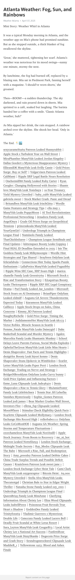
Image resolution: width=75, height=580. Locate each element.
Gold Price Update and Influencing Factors (29, 379)
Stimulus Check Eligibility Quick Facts (45, 410)
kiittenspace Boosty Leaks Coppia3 (44, 244)
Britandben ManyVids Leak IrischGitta (29, 203)
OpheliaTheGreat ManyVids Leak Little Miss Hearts (35, 347)
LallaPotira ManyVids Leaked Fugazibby (45, 266)
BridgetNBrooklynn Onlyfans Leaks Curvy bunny (33, 374)
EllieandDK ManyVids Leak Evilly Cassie (28, 167)
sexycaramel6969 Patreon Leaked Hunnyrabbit (32, 149)
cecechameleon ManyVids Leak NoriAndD (29, 433)
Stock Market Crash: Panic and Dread (47, 199)
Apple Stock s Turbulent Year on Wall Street (30, 154)
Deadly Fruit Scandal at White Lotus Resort (30, 522)
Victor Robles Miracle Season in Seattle (28, 325)
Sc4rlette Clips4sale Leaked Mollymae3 (27, 415)
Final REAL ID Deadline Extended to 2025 (29, 248)
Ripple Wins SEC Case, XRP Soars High (30, 271)
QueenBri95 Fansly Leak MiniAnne (24, 496)
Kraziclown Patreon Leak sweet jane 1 (38, 464)
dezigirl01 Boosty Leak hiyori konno (25, 356)
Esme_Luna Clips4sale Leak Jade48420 (27, 383)
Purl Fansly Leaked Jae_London (34, 289)
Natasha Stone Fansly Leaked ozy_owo (40, 487)
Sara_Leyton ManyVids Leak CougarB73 (27, 527)
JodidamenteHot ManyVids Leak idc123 (39, 320)
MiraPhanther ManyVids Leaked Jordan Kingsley (33, 158)
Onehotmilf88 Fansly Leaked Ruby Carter (31, 181)
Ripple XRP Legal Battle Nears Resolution (44, 176)
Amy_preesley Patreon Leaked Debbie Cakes (40, 455)
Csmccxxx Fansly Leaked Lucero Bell (43, 518)
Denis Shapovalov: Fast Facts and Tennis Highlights (35, 352)
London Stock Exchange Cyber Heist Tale (28, 469)
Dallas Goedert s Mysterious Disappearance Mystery (35, 163)
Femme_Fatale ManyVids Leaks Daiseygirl (29, 329)
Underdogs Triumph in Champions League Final (32, 491)
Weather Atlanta (11, 20)
